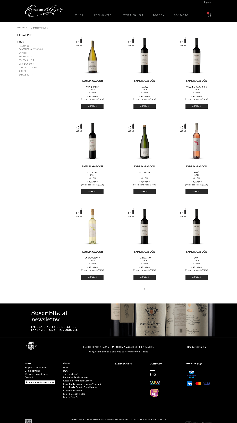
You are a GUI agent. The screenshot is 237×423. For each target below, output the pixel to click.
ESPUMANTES (102, 15)
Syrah (196, 256)
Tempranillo (144, 256)
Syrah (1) (23, 53)
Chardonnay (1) (26, 64)
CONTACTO (181, 15)
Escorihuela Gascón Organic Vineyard (82, 379)
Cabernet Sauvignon (196, 88)
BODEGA (158, 15)
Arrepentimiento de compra (40, 378)
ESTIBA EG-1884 (132, 15)
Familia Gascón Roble (74, 389)
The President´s (71, 369)
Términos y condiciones (36, 369)
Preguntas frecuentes (36, 363)
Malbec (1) (24, 46)
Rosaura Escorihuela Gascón (77, 376)
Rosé (196, 170)
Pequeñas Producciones (75, 373)
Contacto (29, 373)
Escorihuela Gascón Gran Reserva (80, 383)
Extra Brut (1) (25, 75)
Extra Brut (144, 170)
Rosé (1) (22, 71)
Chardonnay (92, 88)
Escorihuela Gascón (73, 386)
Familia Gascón (40, 28)
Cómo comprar (32, 366)
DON (65, 363)
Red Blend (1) (25, 57)
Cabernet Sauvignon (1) (31, 49)
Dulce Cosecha (92, 256)
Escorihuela (23, 28)
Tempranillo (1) (26, 60)
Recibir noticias (196, 342)
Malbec (144, 88)
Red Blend (92, 174)
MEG (65, 366)
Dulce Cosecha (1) (28, 68)
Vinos (20, 42)
